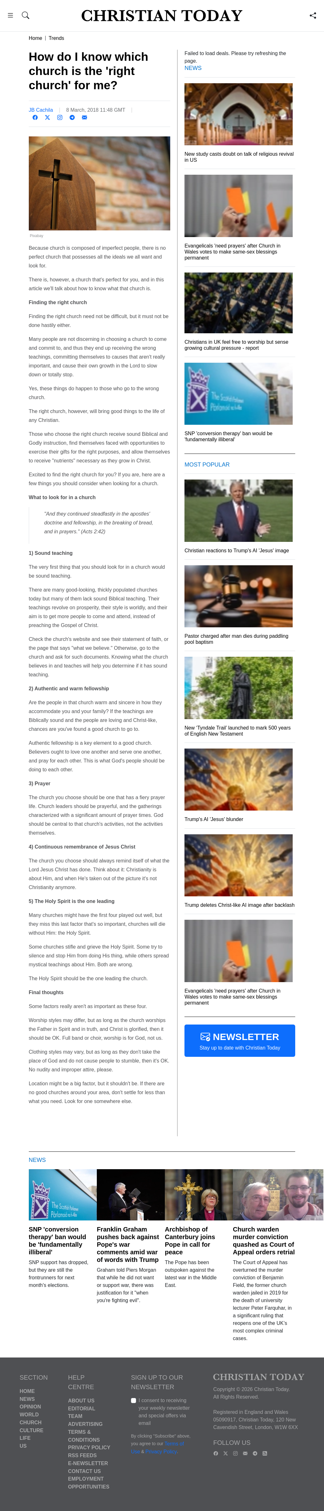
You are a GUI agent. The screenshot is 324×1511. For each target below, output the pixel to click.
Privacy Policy (89, 1447)
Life (25, 1438)
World (29, 1414)
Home (35, 38)
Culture (31, 1430)
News (27, 1398)
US (23, 1446)
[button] (10, 16)
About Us (81, 1400)
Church (30, 1422)
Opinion (30, 1406)
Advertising (85, 1424)
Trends (56, 38)
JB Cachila (41, 110)
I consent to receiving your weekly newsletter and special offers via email (164, 1412)
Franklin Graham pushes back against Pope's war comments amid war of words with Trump (128, 1244)
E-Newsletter (88, 1463)
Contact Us (84, 1471)
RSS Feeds (82, 1455)
